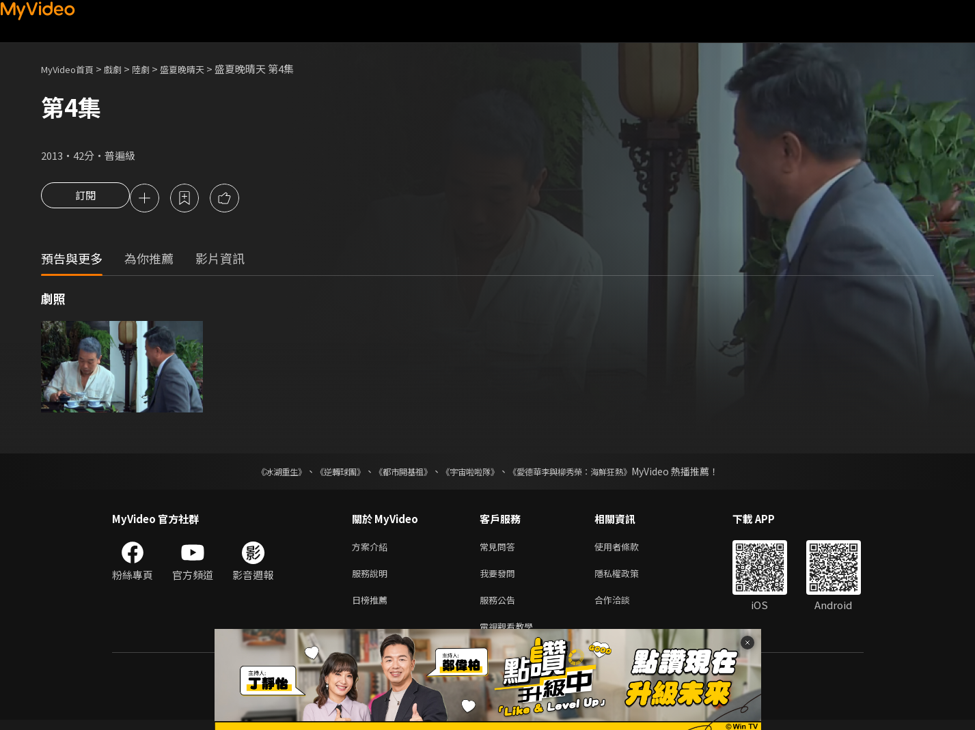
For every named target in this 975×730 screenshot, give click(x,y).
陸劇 (154, 68)
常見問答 (500, 549)
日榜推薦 (372, 607)
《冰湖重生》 (257, 473)
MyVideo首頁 (72, 68)
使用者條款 (628, 549)
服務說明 (372, 578)
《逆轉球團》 (324, 473)
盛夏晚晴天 (200, 68)
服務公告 (500, 607)
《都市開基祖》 (396, 473)
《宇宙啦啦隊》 (472, 473)
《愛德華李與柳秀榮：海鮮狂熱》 (587, 473)
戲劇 (123, 68)
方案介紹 (372, 549)
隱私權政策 (628, 578)
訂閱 (85, 199)
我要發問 (500, 578)
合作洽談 (623, 607)
